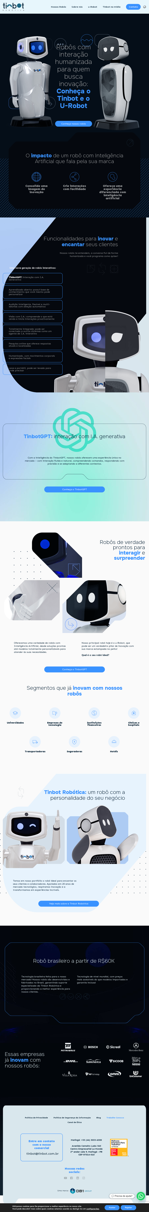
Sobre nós (77, 6)
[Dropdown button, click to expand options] (144, 7)
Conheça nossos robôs (73, 123)
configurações (92, 1209)
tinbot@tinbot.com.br (42, 1153)
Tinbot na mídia (111, 6)
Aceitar (112, 1207)
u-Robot (92, 6)
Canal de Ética (75, 1122)
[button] (141, 1196)
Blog (98, 1118)
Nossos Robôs (58, 6)
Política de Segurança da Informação (72, 1118)
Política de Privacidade (36, 1118)
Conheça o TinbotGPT (74, 489)
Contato (133, 6)
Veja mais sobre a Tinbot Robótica (68, 903)
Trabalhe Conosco (115, 1118)
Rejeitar (128, 1207)
